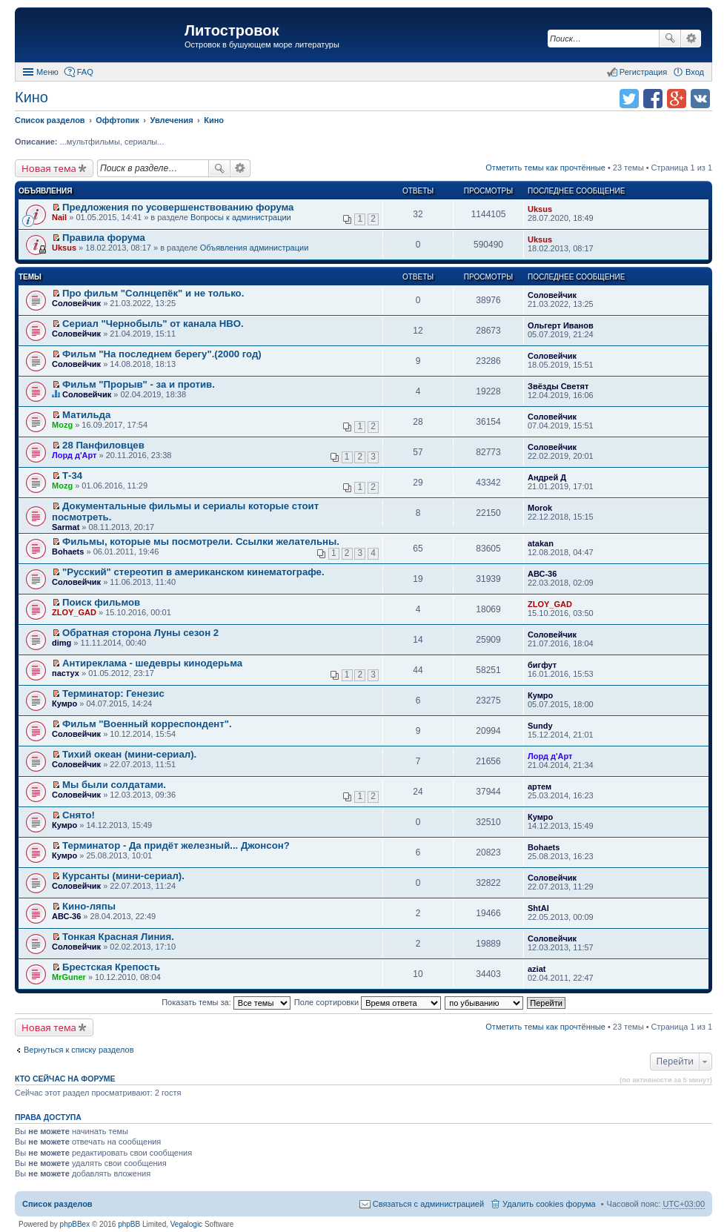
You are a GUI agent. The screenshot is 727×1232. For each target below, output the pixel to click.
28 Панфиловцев (103, 445)
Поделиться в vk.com (700, 98)
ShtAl (538, 908)
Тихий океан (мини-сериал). (129, 754)
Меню (47, 71)
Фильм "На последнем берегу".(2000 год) (162, 354)
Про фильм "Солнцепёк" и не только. (153, 293)
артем (539, 786)
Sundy (540, 725)
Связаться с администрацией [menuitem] (428, 1203)
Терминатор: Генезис (113, 693)
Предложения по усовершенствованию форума (177, 207)
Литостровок (232, 30)
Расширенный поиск (691, 38)
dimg (61, 642)
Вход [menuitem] (694, 71)
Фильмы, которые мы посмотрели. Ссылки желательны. (200, 541)
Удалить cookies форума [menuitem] (549, 1203)
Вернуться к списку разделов (78, 1049)
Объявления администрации (254, 247)
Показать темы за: (226, 1002)
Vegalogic (186, 1224)
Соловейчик (76, 303)
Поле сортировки (367, 1002)
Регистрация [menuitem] (643, 71)
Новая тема (48, 168)
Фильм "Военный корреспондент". (147, 723)
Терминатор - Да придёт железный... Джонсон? (176, 845)
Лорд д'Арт (74, 455)
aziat (536, 968)
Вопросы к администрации (240, 217)
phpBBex (75, 1224)
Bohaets (68, 551)
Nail (59, 217)
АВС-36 (542, 573)
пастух (65, 673)
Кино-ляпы (89, 906)
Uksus (540, 209)
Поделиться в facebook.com (653, 98)
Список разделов (57, 1203)
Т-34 (72, 475)
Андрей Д (547, 477)
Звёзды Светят (558, 386)
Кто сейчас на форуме (65, 1078)
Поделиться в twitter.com (629, 98)
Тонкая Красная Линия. (118, 936)
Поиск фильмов (101, 602)
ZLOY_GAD (74, 612)
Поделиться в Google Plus (676, 98)
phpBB (129, 1224)
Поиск (670, 38)
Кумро (64, 703)
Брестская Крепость (111, 967)
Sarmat (65, 527)
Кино (31, 97)
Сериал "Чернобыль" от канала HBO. (153, 323)
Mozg (62, 424)
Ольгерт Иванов (561, 325)
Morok (540, 507)
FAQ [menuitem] (85, 71)
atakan (541, 543)
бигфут (542, 664)
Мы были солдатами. (114, 784)
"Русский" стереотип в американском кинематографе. (193, 571)
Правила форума (103, 237)
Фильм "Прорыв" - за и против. (138, 384)
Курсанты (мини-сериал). (123, 875)
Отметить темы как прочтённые (545, 167)
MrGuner (69, 977)
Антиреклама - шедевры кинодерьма (152, 663)
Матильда (86, 414)
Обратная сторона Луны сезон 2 (140, 632)
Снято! (78, 815)
